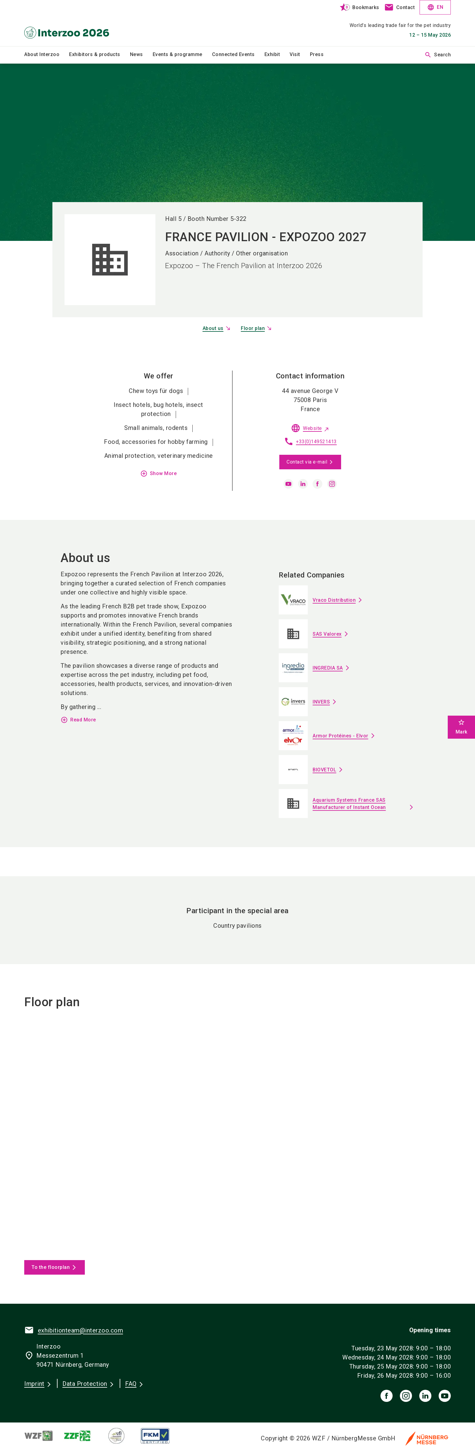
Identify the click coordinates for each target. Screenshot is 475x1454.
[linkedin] (303, 484)
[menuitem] (46, 55)
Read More (78, 720)
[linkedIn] (425, 1396)
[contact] (399, 7)
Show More (158, 473)
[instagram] (332, 484)
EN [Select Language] (435, 7)
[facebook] (317, 484)
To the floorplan (51, 1267)
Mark (461, 727)
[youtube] (288, 484)
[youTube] (445, 1396)
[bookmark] (356, 7)
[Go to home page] (74, 23)
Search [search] (437, 54)
